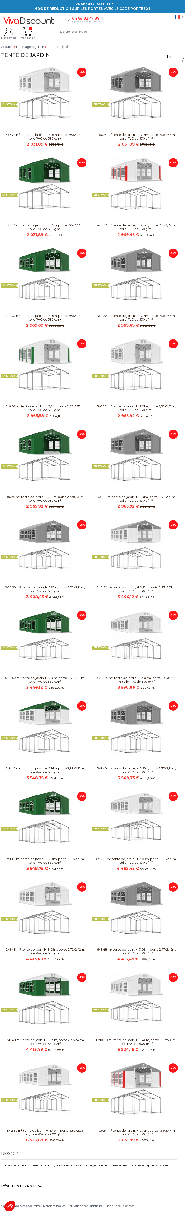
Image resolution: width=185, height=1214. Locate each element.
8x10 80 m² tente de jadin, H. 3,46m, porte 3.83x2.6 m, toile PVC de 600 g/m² (136, 1041)
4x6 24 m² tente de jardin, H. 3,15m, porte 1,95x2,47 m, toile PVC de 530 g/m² (45, 136)
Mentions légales (54, 1206)
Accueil (6, 47)
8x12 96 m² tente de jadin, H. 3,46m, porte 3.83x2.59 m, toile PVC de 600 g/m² (45, 1132)
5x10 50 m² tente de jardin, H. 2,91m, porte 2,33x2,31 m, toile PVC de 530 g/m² (45, 589)
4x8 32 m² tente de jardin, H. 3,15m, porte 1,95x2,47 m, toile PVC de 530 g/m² (136, 227)
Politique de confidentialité (84, 1206)
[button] (9, 1206)
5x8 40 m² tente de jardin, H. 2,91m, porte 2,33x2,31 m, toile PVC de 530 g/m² (45, 770)
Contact (128, 1206)
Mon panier (28, 31)
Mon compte (8, 31)
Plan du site (113, 1206)
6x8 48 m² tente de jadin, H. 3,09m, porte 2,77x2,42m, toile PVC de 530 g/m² (45, 951)
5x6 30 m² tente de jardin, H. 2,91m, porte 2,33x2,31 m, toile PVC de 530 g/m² (45, 408)
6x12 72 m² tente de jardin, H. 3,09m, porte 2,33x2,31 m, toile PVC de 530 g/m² (136, 860)
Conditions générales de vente (21, 1206)
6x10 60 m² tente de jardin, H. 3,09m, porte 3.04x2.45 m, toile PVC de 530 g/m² (136, 679)
